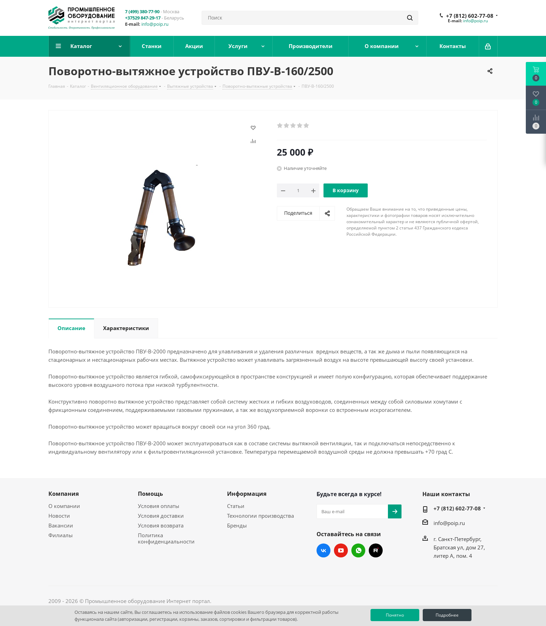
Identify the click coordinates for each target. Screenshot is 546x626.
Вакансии (60, 525)
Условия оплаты (158, 505)
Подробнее (447, 615)
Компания (63, 494)
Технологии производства (260, 515)
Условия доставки (161, 515)
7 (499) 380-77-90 (142, 11)
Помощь (150, 494)
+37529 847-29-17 (143, 18)
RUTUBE (376, 550)
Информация (246, 494)
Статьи (235, 505)
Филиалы (60, 535)
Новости (59, 515)
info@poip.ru (155, 24)
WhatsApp (358, 550)
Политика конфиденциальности (166, 538)
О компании (64, 505)
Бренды (237, 525)
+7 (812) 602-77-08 (469, 16)
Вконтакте (323, 550)
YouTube (341, 550)
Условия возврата (161, 525)
